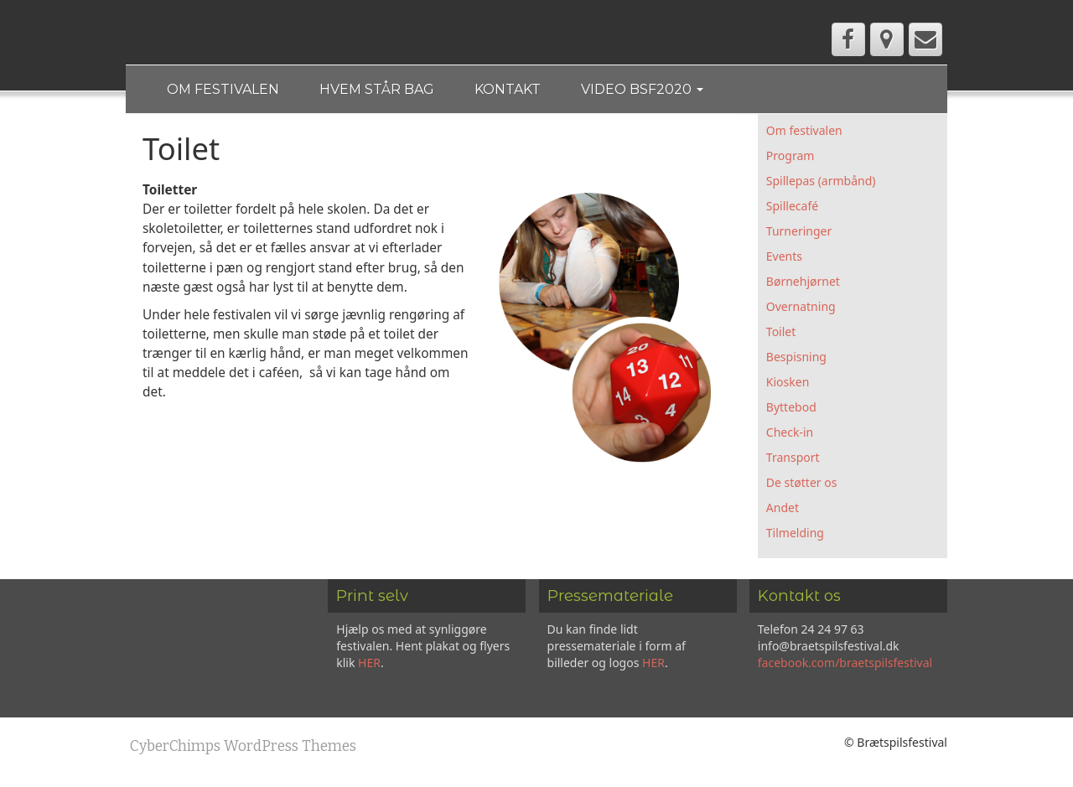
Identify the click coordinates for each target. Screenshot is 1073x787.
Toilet (781, 334)
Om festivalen (224, 90)
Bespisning (796, 359)
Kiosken (787, 384)
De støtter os (801, 485)
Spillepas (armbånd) (821, 183)
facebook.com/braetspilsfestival (845, 665)
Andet (782, 510)
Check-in (789, 435)
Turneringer (799, 233)
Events (784, 259)
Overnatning (801, 309)
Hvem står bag (379, 90)
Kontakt (512, 90)
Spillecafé (792, 208)
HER (369, 665)
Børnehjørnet (803, 284)
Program (790, 158)
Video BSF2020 (648, 90)
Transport (793, 460)
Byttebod (791, 409)
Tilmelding (795, 535)
